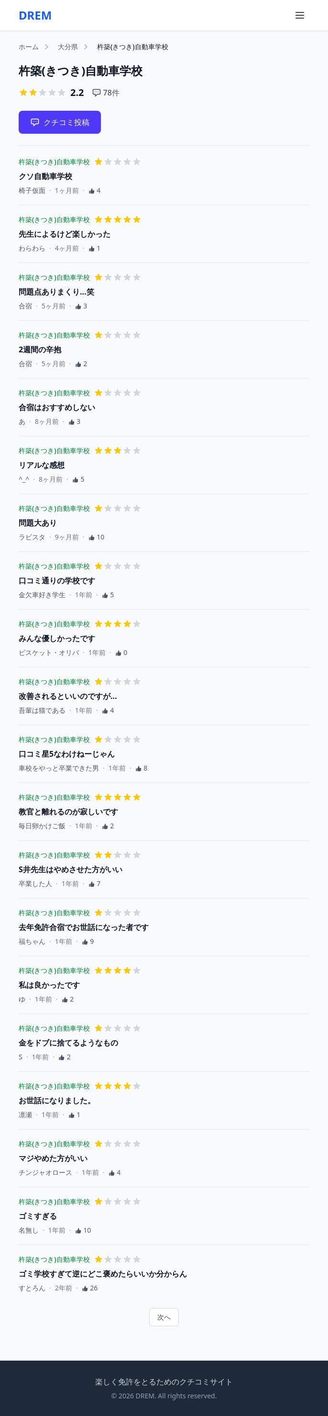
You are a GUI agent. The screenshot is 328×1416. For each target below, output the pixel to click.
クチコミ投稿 (59, 122)
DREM (35, 15)
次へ (164, 1316)
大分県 (68, 46)
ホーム (29, 46)
